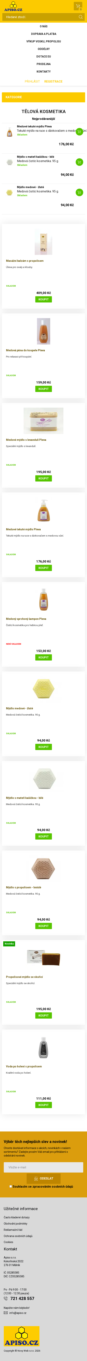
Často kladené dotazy (17, 1217)
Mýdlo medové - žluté (30, 187)
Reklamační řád (13, 1229)
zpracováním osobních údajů (52, 1186)
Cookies (8, 1242)
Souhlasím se (41, 1186)
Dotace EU (43, 56)
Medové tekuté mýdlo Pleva (34, 126)
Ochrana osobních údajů (18, 1236)
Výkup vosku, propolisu (43, 41)
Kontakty (44, 71)
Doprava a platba (43, 33)
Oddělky (44, 49)
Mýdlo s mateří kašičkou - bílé (35, 156)
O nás (44, 26)
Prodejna (44, 64)
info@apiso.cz (17, 1312)
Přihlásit (32, 81)
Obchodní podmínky (15, 1223)
